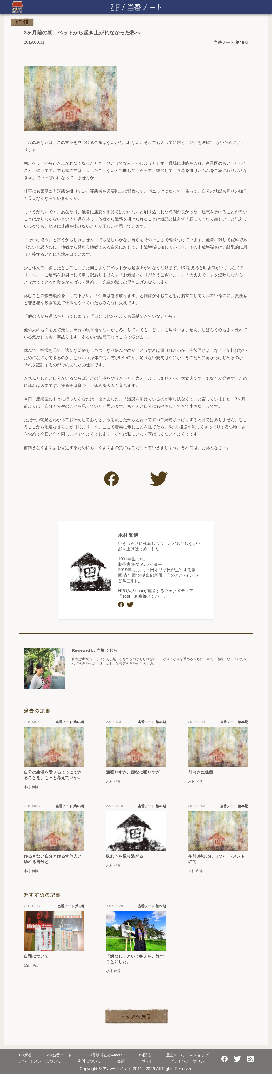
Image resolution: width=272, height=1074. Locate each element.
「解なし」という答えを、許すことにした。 (135, 959)
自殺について (36, 956)
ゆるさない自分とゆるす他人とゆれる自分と (53, 859)
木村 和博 (128, 535)
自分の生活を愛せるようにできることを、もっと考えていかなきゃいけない (53, 775)
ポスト (147, 1061)
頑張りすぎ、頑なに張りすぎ (133, 772)
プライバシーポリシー (189, 1061)
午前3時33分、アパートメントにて (216, 859)
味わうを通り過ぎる (124, 856)
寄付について (89, 1061)
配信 (144, 1055)
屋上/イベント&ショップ (187, 1055)
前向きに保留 (200, 772)
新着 (25, 1055)
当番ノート (59, 1055)
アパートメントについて (39, 1061)
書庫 (121, 1061)
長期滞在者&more (104, 1055)
